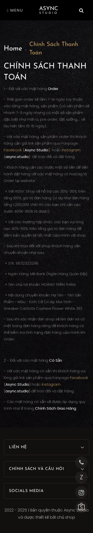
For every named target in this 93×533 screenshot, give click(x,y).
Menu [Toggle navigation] (15, 10)
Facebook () (27, 150)
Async (48, 10)
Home (13, 48)
